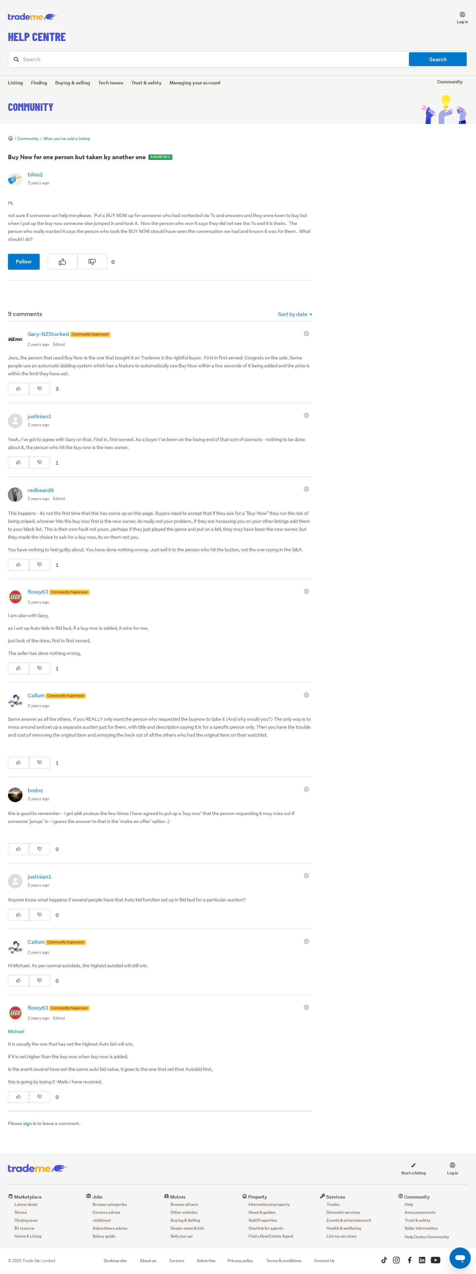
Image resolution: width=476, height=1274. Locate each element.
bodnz (35, 790)
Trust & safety (146, 82)
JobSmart (102, 1220)
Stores (21, 1212)
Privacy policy (240, 1260)
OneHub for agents (266, 1228)
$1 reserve (24, 1228)
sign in (29, 1123)
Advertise (206, 1260)
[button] (458, 16)
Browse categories (110, 1204)
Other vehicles (184, 1212)
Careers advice (106, 1212)
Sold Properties (263, 1220)
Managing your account (195, 82)
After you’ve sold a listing (66, 138)
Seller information (421, 1228)
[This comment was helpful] (18, 389)
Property (254, 1197)
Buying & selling (72, 82)
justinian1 (40, 416)
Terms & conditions (283, 1260)
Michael (16, 1031)
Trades (333, 1204)
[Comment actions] (307, 334)
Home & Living (28, 1236)
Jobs (94, 1197)
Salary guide (104, 1236)
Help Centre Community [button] (427, 1237)
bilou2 (35, 174)
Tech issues (110, 82)
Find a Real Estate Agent (271, 1236)
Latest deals (26, 1204)
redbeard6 (41, 489)
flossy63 (38, 591)
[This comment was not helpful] (39, 389)
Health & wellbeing (344, 1228)
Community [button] (450, 81)
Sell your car (182, 1236)
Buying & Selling (185, 1220)
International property (269, 1204)
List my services (341, 1236)
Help (409, 1204)
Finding (39, 82)
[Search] (238, 59)
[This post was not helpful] (92, 262)
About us (148, 1260)
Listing (15, 82)
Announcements (420, 1212)
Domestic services (343, 1212)
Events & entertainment (349, 1220)
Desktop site (115, 1260)
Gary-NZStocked (49, 333)
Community (31, 106)
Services (332, 1197)
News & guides (262, 1212)
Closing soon (26, 1220)
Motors (174, 1197)
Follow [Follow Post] (24, 261)
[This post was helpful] (62, 262)
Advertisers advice (110, 1228)
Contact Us (324, 1260)
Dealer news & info (187, 1228)
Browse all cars (184, 1204)
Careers (176, 1260)
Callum (37, 695)
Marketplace (25, 1197)
